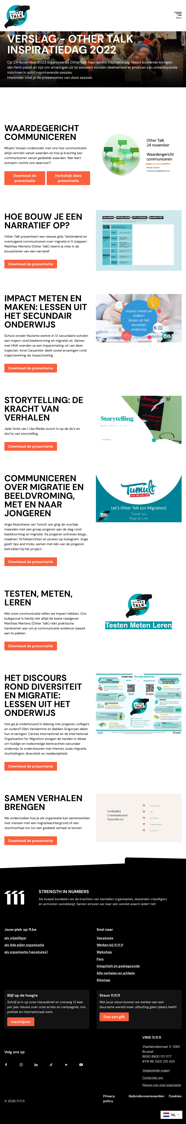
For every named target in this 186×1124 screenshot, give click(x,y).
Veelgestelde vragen (156, 1070)
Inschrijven (20, 1021)
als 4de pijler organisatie (24, 945)
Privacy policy (109, 1098)
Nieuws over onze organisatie (161, 1085)
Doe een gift (114, 1016)
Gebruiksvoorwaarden (146, 1096)
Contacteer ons (152, 1078)
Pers (100, 959)
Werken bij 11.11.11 (110, 945)
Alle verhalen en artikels (116, 973)
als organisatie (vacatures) (26, 952)
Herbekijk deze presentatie (68, 178)
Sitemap (103, 980)
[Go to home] (14, 898)
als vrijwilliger (15, 938)
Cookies (175, 1096)
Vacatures (105, 938)
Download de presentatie (24, 178)
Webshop (104, 952)
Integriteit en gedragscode (118, 966)
